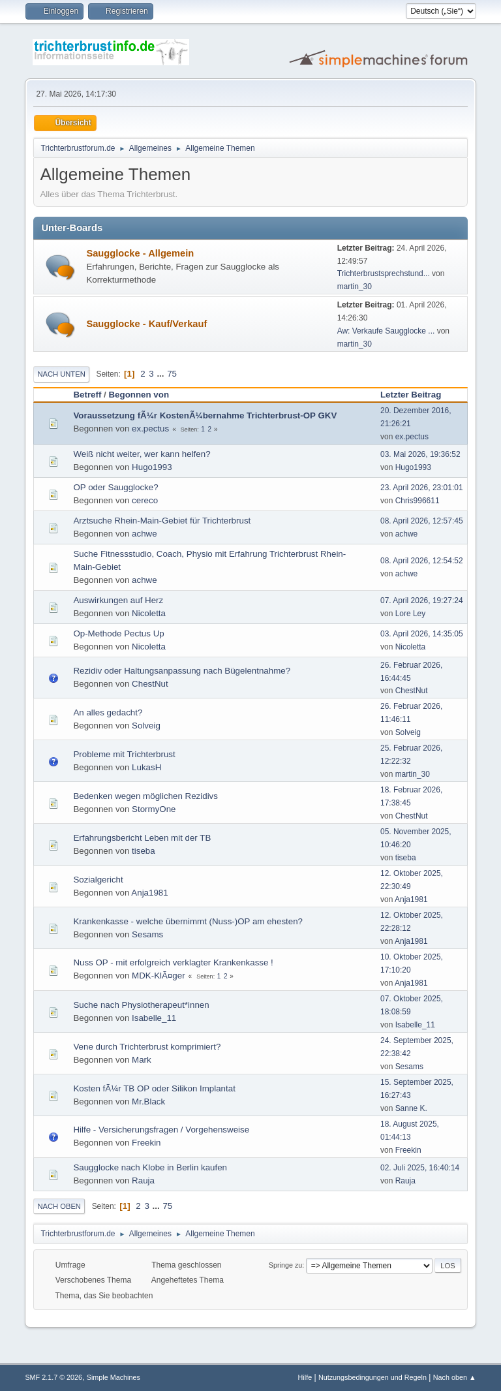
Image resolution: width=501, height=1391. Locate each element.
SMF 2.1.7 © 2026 (53, 1377)
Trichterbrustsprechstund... (383, 273)
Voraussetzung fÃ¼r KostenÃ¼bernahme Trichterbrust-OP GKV (205, 415)
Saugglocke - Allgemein (140, 253)
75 (172, 374)
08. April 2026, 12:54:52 (421, 560)
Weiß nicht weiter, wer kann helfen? (141, 454)
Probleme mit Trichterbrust (124, 754)
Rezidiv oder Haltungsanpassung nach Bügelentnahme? (181, 671)
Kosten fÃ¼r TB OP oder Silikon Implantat (154, 1088)
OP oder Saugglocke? (115, 487)
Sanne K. (411, 1108)
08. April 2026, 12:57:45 (421, 520)
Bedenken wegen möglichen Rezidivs (145, 796)
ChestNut (150, 684)
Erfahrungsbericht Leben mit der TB (142, 838)
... (161, 374)
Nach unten (61, 374)
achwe (144, 534)
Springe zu (286, 1265)
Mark (141, 1060)
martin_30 (354, 286)
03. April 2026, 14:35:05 (421, 633)
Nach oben (59, 1206)
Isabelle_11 (154, 1018)
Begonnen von (138, 394)
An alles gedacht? (107, 712)
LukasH (146, 767)
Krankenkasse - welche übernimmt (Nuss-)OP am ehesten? (188, 921)
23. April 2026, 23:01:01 (421, 487)
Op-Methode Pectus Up (118, 633)
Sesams (147, 934)
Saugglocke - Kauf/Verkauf (146, 324)
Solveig (146, 725)
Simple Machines (113, 1377)
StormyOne (153, 809)
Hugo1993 (152, 467)
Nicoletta (149, 613)
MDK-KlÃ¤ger (158, 975)
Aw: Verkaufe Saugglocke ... (386, 331)
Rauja (143, 1180)
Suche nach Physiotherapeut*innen (141, 1005)
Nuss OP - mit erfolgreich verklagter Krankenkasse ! (173, 962)
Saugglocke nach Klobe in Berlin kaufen (150, 1167)
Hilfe (305, 1377)
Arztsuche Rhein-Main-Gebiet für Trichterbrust (161, 520)
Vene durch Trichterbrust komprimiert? (146, 1047)
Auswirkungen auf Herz (118, 600)
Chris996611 (417, 500)
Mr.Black (148, 1101)
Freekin (146, 1143)
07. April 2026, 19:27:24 (421, 600)
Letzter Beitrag (416, 394)
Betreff (87, 394)
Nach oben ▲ (454, 1377)
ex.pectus (150, 428)
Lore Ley (410, 613)
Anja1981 (149, 893)
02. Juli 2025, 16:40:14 (419, 1167)
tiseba (143, 851)
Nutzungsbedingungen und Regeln (372, 1377)
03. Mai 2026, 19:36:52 (420, 454)
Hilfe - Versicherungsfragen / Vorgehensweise (161, 1129)
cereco (145, 500)
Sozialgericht (98, 879)
